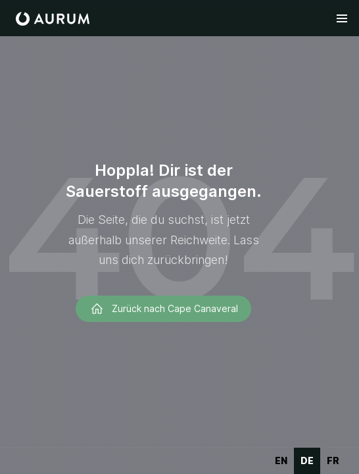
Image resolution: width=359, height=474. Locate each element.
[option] (281, 461)
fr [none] (333, 460)
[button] (342, 18)
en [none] (281, 460)
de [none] (307, 460)
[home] (52, 19)
